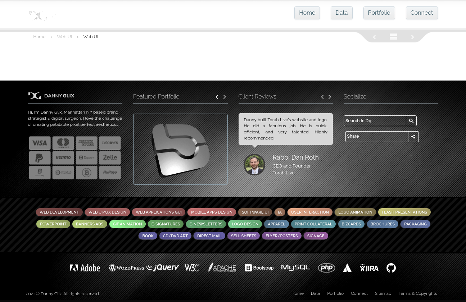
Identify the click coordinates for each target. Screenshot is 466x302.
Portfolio (379, 12)
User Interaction (310, 212)
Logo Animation (355, 212)
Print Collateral (313, 224)
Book (147, 236)
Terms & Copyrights (417, 293)
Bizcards (351, 224)
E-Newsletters (206, 224)
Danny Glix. (51, 293)
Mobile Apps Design (211, 212)
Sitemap (383, 293)
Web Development (59, 212)
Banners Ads (90, 224)
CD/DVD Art (175, 236)
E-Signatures (165, 224)
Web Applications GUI (159, 212)
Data (341, 12)
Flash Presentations (404, 212)
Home (307, 12)
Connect (422, 12)
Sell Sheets (243, 236)
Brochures (383, 224)
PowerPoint (53, 224)
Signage (316, 236)
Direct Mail (209, 236)
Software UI (255, 212)
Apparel (276, 224)
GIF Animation (127, 224)
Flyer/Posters (282, 236)
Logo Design (245, 224)
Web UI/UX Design (107, 212)
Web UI (64, 36)
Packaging (415, 224)
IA (280, 212)
